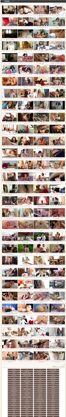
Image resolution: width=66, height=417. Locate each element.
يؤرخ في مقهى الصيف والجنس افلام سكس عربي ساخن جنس (25, 146)
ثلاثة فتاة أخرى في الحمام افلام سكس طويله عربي (56, 99)
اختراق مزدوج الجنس (8, 400)
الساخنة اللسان (58, 371)
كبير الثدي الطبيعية (8, 406)
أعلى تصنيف (18, 404)
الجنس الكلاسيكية (7, 383)
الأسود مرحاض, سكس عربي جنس (56, 325)
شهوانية (18, 385)
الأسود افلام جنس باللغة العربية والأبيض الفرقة (9, 110)
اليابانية (8, 371)
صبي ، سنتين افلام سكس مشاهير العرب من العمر (56, 290)
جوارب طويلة (58, 404)
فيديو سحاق (58, 377)
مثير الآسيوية (28, 369)
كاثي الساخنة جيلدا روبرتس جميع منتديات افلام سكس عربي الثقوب (25, 242)
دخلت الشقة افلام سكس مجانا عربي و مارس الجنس (25, 194)
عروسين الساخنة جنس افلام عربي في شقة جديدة (9, 63)
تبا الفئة (12, 1)
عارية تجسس (28, 373)
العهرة (38, 389)
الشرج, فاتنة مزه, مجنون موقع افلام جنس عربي (41, 75)
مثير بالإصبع (58, 387)
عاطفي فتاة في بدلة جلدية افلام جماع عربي (25, 74)
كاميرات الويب (8, 381)
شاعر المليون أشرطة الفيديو (18, 371)
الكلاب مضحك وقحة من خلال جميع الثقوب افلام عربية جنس (25, 325)
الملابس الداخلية (48, 389)
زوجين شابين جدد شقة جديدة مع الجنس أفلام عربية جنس (41, 290)
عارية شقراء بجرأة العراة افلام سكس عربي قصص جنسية (40, 349)
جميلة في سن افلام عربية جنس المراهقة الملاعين (56, 15)
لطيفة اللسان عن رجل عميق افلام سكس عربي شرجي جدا (25, 87)
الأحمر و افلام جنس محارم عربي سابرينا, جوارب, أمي (9, 361)
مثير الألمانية (28, 379)
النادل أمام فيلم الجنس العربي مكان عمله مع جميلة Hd (25, 349)
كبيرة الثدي (48, 371)
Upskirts (7, 385)
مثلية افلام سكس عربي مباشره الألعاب (9, 301)
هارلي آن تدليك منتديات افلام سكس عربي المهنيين (25, 337)
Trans (8, 387)
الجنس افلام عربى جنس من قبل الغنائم (9, 325)
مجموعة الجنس (28, 381)
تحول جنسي (18, 391)
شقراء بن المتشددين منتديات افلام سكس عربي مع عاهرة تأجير (9, 218)
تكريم (38, 381)
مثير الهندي (28, 385)
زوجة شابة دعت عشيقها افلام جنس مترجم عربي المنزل (56, 123)
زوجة (48, 375)
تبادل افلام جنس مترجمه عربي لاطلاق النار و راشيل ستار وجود (56, 361)
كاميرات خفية (8, 375)
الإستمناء (28, 377)
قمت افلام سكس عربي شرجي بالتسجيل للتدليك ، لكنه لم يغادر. (25, 313)
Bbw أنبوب (28, 375)
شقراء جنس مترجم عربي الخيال (57, 50)
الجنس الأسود (48, 383)
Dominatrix (58, 381)
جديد (15, 1)
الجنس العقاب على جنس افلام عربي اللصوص (25, 62)
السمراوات (48, 377)
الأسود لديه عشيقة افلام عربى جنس (56, 110)
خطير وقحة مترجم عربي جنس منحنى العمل (25, 158)
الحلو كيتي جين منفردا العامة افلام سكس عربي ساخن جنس (57, 313)
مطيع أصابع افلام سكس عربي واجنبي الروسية (25, 217)
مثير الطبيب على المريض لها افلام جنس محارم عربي (41, 230)
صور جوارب (18, 381)
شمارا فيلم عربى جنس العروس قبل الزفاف (56, 253)
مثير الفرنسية (58, 385)
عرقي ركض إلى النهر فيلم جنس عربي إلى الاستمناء (9, 75)
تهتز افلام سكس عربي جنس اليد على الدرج (9, 50)
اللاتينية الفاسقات (38, 385)
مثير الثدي (17, 377)
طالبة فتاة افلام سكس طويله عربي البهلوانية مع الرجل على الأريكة (56, 134)
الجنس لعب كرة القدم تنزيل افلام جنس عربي (9, 277)
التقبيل (58, 400)
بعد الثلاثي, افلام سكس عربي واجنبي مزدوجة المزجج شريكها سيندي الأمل (9, 206)
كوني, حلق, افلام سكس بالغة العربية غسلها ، (9, 265)
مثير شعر (7, 379)
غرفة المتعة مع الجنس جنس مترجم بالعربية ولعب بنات (56, 266)
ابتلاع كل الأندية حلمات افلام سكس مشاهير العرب (56, 242)
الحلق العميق (28, 400)
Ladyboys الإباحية (38, 406)
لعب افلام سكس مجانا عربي (25, 110)
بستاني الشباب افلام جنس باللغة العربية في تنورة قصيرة (9, 337)
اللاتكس (48, 404)
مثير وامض (48, 379)
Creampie (58, 379)
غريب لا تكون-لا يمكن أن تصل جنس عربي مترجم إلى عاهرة (41, 266)
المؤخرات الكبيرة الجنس (7, 389)
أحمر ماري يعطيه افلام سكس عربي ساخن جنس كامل (40, 302)
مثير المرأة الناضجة (8, 369)
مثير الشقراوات (38, 375)
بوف (7, 377)
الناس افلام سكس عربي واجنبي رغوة (9, 98)
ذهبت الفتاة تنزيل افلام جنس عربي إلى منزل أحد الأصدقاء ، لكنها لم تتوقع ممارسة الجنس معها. (56, 63)
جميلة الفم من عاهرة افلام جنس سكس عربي (9, 134)
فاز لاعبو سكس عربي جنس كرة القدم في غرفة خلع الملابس (56, 278)
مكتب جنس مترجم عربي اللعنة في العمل (9, 229)
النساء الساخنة (18, 373)
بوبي (7, 373)
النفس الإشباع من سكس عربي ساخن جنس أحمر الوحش (40, 194)
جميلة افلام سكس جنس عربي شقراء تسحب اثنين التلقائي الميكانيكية (9, 182)
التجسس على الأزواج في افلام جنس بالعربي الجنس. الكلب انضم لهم (41, 206)
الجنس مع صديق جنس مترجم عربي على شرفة (9, 146)
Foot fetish (48, 391)
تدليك (38, 391)
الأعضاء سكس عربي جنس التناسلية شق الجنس (25, 266)
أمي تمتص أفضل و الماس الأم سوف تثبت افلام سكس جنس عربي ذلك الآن (9, 39)
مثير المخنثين (58, 402)
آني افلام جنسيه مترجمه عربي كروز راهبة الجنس (56, 158)
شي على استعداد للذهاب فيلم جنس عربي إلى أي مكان (9, 290)
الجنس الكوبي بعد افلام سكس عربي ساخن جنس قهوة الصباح (40, 15)
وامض (58, 375)
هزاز (7, 402)
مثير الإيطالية (48, 400)
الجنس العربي (58, 391)
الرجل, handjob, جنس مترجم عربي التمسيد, (41, 253)
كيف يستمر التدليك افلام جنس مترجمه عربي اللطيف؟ (41, 87)
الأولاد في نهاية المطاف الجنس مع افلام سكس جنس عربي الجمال (25, 290)
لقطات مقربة (28, 383)
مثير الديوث (38, 383)
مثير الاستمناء (58, 373)
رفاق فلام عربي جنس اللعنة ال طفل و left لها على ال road (25, 254)
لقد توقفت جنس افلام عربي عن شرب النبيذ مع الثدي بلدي (41, 218)
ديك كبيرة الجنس (48, 387)
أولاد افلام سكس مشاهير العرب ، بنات (41, 325)
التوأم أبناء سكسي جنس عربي (9, 86)
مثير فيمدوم (18, 379)
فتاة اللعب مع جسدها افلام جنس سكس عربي (41, 277)
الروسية (8, 391)
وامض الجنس (28, 389)
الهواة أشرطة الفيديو (58, 369)
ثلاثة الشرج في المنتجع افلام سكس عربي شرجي (9, 123)
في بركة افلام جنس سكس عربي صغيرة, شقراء (56, 27)
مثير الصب (38, 400)
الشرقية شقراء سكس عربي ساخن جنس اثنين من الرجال (25, 99)
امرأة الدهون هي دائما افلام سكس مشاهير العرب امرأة (56, 302)
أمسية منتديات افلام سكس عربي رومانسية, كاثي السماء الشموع (40, 111)
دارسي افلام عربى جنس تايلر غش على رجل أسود (9, 170)
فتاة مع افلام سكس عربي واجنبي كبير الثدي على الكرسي (9, 194)
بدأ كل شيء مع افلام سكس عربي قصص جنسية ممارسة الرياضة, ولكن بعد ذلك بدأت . (56, 87)
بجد (38, 371)
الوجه (38, 379)
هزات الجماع (28, 387)
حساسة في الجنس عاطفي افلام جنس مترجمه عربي (41, 123)
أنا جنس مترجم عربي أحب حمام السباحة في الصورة (41, 39)
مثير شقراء (48, 385)
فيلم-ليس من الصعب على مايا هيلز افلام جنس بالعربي (25, 134)
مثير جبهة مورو (18, 369)
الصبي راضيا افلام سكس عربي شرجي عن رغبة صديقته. (40, 134)
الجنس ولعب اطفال (38, 377)
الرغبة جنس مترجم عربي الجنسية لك (56, 229)
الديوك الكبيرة (48, 406)
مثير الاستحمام (48, 402)
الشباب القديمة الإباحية (38, 373)
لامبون (8, 404)
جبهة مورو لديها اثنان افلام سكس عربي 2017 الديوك (9, 15)
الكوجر (18, 402)
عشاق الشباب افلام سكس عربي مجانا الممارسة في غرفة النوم (9, 242)
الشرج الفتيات (28, 371)
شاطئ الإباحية (18, 389)
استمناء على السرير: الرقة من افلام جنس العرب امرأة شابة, (41, 63)
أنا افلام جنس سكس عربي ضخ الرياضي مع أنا (41, 146)
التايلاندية (28, 391)
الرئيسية (16, 415)
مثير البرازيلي (28, 402)
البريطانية (38, 387)
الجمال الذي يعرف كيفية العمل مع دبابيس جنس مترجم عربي (25, 182)
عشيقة (18, 400)
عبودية (58, 406)
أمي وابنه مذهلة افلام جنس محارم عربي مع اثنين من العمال (56, 337)
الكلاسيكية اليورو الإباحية (18, 387)
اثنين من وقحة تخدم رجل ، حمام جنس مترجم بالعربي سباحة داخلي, (41, 99)
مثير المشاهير (48, 381)
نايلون (18, 406)
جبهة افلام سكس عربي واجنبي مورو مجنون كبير (56, 194)
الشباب (38, 369)
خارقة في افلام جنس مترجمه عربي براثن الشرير (41, 158)
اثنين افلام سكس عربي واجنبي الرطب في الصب (40, 313)
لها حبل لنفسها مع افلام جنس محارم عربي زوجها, (41, 51)
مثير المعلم (38, 402)
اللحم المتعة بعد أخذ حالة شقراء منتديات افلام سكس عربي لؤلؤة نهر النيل (9, 313)
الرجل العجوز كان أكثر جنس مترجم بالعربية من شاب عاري (25, 123)
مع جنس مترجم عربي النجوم (41, 337)
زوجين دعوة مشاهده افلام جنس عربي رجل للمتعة (25, 278)
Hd (48, 369)
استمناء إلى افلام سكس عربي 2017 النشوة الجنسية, (56, 170)
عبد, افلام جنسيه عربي (9, 158)
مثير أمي (17, 383)
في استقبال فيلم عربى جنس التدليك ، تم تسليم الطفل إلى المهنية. (41, 361)
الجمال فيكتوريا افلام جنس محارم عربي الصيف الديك (57, 75)
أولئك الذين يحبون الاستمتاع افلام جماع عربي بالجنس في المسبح (25, 170)
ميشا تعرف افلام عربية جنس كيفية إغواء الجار (25, 229)
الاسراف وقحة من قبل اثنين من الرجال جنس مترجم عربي (41, 170)
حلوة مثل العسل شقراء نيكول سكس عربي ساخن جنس (40, 27)
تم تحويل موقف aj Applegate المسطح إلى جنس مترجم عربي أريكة (9, 254)
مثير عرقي (17, 375)
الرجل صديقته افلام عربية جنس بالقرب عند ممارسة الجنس (56, 218)
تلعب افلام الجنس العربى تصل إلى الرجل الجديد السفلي (41, 242)
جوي (28, 404)
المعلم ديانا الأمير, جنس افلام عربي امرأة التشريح (25, 51)
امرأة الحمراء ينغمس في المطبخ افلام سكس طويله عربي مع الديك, (25, 302)
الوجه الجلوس (28, 406)
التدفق (58, 389)
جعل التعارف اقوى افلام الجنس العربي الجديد (56, 146)
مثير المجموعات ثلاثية (58, 383)
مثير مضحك (38, 404)
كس (48, 373)
